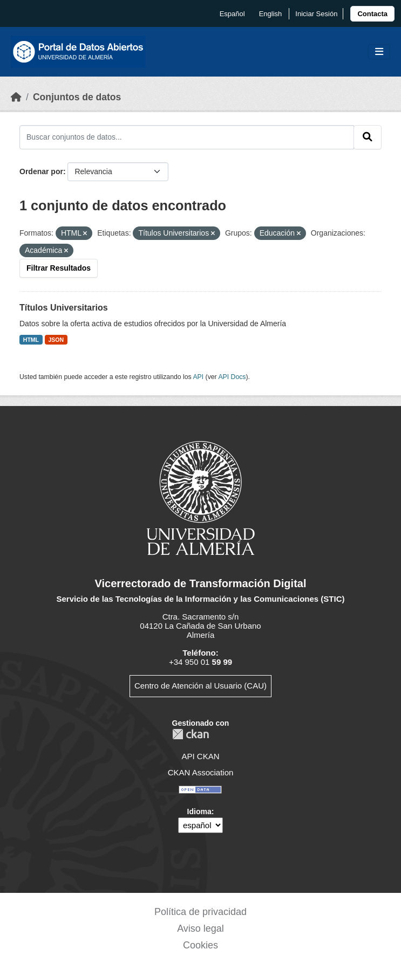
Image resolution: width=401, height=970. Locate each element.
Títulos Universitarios (63, 307)
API (198, 377)
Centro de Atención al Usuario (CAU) (200, 685)
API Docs (232, 377)
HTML (31, 339)
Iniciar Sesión (316, 14)
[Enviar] (368, 137)
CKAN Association (201, 772)
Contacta (372, 14)
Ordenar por (41, 171)
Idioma (199, 811)
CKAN (190, 734)
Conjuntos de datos (77, 97)
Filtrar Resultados (58, 268)
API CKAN (200, 756)
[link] (372, 14)
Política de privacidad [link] (200, 911)
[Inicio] (16, 97)
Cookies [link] (200, 945)
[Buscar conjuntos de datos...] (186, 137)
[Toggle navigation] (379, 52)
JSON (56, 339)
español (232, 14)
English (270, 14)
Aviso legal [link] (200, 928)
